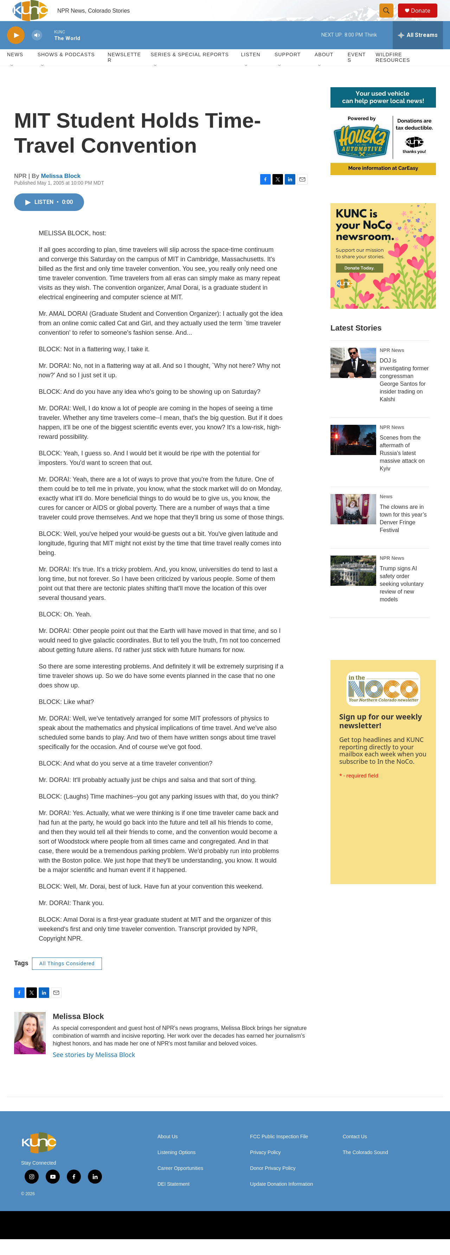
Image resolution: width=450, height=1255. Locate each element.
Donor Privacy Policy (272, 1184)
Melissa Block (61, 191)
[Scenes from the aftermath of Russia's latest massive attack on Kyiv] (353, 456)
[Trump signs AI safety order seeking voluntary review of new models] (353, 586)
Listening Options (176, 1168)
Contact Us (355, 1152)
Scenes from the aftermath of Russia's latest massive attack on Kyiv (402, 468)
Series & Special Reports (189, 70)
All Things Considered (67, 979)
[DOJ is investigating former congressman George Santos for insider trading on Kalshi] (353, 379)
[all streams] (418, 51)
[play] (15, 51)
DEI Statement (173, 1200)
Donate (425, 18)
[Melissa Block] (30, 1049)
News (386, 512)
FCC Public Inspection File (279, 1152)
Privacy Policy (265, 1168)
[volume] (37, 51)
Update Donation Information (281, 1200)
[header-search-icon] (389, 19)
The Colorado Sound (365, 1168)
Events (357, 73)
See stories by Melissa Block (94, 1070)
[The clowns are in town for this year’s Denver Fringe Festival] (353, 525)
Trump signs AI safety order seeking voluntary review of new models (402, 599)
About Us (168, 1152)
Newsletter (124, 73)
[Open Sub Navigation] (12, 81)
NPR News (392, 366)
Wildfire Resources (393, 73)
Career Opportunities (180, 1184)
